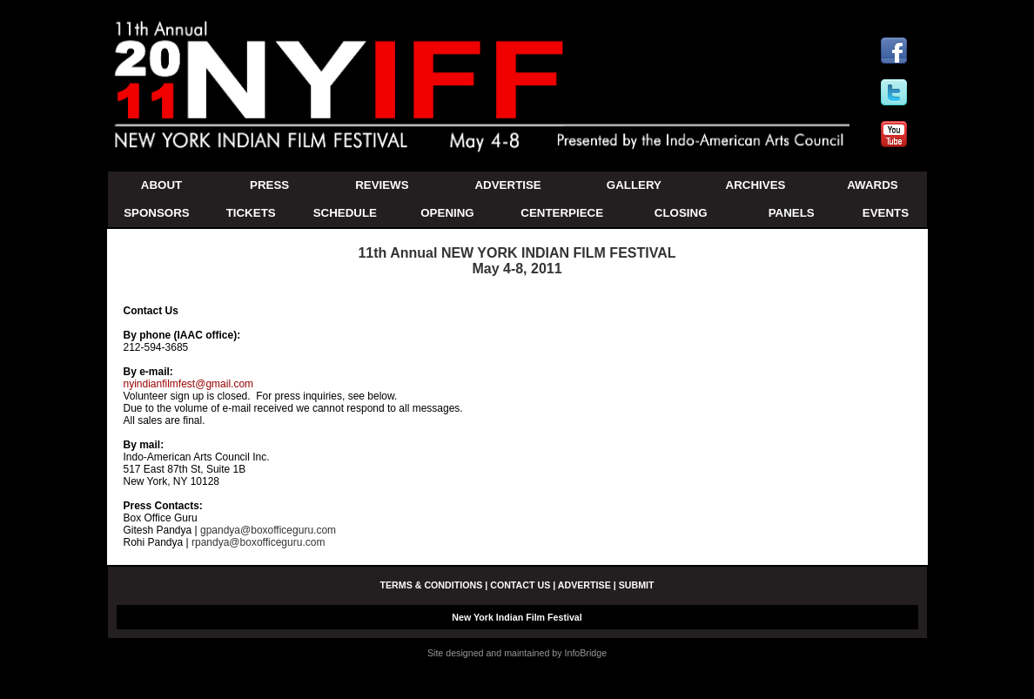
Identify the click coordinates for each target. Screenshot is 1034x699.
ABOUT (161, 185)
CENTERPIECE (561, 212)
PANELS (792, 212)
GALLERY (634, 185)
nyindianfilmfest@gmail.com (189, 384)
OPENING (446, 212)
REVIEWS (381, 185)
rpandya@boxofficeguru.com (261, 542)
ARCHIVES (756, 185)
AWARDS (872, 185)
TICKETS (251, 212)
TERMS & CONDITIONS (430, 585)
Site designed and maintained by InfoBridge (517, 653)
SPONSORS (157, 212)
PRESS (269, 185)
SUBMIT (637, 585)
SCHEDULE (345, 212)
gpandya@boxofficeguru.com (268, 530)
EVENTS (886, 212)
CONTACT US (520, 585)
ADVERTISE (507, 185)
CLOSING (681, 212)
